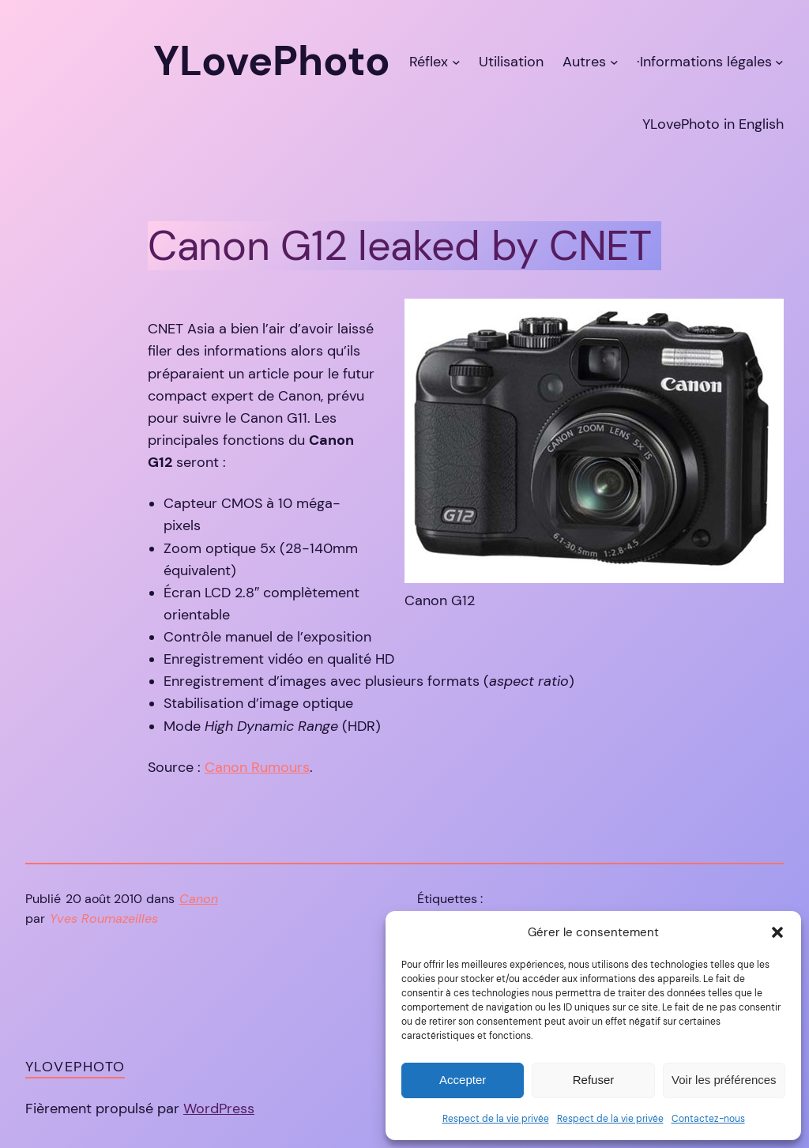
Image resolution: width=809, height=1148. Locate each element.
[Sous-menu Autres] (614, 61)
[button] (777, 932)
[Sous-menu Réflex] (456, 61)
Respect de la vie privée (495, 1118)
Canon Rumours (257, 767)
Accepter (462, 1079)
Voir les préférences (724, 1079)
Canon (198, 899)
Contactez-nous (708, 1118)
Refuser (594, 1079)
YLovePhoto (75, 1066)
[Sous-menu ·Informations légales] (779, 61)
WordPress (218, 1108)
